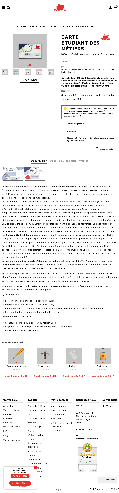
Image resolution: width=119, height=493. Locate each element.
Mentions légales (12, 427)
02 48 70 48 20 (86, 430)
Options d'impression (89, 123)
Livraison (8, 422)
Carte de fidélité (37, 406)
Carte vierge (34, 427)
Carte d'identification (36, 433)
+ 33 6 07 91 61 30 (20, 483)
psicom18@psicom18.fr (87, 439)
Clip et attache (45, 366)
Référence (65, 54)
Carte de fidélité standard (37, 421)
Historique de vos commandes (62, 412)
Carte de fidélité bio (37, 412)
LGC (62, 490)
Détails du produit (63, 161)
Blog (5, 435)
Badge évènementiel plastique (35, 443)
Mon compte (59, 406)
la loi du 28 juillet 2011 (69, 201)
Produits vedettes (37, 464)
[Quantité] (66, 91)
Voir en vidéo (30, 80)
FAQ (5, 431)
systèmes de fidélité (34, 478)
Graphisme (89, 131)
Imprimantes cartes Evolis (35, 470)
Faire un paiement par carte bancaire (62, 427)
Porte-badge (103, 366)
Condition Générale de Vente (13, 408)
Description (39, 161)
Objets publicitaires (34, 457)
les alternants (87, 273)
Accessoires (34, 451)
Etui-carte (74, 366)
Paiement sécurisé (8, 416)
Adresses (58, 419)
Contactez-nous (11, 440)
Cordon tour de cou (16, 366)
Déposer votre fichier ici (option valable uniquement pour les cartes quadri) (89, 139)
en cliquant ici (23, 486)
